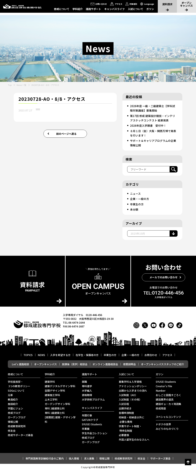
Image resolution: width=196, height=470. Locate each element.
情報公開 (13, 421)
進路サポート (93, 9)
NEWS (41, 354)
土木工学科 (51, 399)
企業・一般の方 (140, 198)
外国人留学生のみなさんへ (134, 439)
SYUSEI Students (92, 424)
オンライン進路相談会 (105, 364)
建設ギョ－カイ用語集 (168, 403)
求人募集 (89, 458)
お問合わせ (150, 354)
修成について (61, 9)
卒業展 (85, 428)
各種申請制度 (126, 412)
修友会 (11, 430)
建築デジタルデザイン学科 (60, 386)
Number (160, 390)
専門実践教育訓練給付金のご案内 (44, 458)
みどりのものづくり (167, 428)
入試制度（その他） (130, 399)
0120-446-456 (163, 292)
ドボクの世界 (163, 424)
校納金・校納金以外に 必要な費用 (131, 419)
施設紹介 (13, 403)
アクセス (167, 354)
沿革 (10, 394)
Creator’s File (164, 386)
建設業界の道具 (165, 399)
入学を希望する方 (60, 354)
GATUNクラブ (90, 419)
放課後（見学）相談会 (74, 364)
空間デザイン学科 (55, 390)
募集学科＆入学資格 (130, 381)
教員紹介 (13, 399)
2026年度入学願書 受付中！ (149, 125)
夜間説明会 (129, 364)
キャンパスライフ (114, 9)
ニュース (135, 193)
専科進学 (87, 386)
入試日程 (124, 403)
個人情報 (74, 458)
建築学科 (50, 381)
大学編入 (87, 390)
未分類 (134, 209)
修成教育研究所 (17, 426)
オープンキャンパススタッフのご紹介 (162, 364)
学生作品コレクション (94, 433)
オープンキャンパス (45, 364)
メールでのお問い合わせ (164, 277)
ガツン (150, 9)
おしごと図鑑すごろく (168, 394)
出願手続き (125, 408)
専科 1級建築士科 (55, 412)
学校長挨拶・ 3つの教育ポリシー (19, 383)
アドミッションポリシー (133, 386)
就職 (84, 381)
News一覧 (21, 84)
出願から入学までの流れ (133, 390)
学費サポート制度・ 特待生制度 (130, 428)
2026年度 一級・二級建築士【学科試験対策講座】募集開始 (153, 108)
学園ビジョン (15, 408)
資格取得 (87, 394)
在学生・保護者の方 (87, 354)
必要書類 (124, 434)
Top (10, 84)
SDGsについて (16, 390)
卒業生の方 (137, 204)
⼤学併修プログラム (93, 399)
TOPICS (28, 354)
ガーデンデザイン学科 (57, 403)
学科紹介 (77, 9)
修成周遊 (161, 408)
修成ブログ (14, 412)
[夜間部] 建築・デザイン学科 (60, 419)
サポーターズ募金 (160, 458)
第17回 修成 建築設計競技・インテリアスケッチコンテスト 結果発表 (153, 117)
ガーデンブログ (17, 417)
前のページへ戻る (66, 134)
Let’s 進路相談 (20, 364)
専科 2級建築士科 (55, 408)
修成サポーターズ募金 (20, 434)
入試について (135, 9)
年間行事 (87, 415)
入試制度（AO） (128, 394)
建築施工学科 (52, 394)
